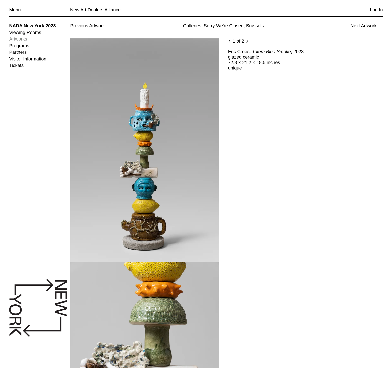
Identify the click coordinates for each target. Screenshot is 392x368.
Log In (376, 9)
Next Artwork (363, 25)
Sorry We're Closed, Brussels (234, 25)
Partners (18, 52)
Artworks (18, 39)
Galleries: (192, 25)
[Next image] (247, 42)
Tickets (16, 65)
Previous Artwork (87, 25)
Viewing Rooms (25, 32)
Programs (19, 45)
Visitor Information (27, 59)
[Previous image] (230, 42)
